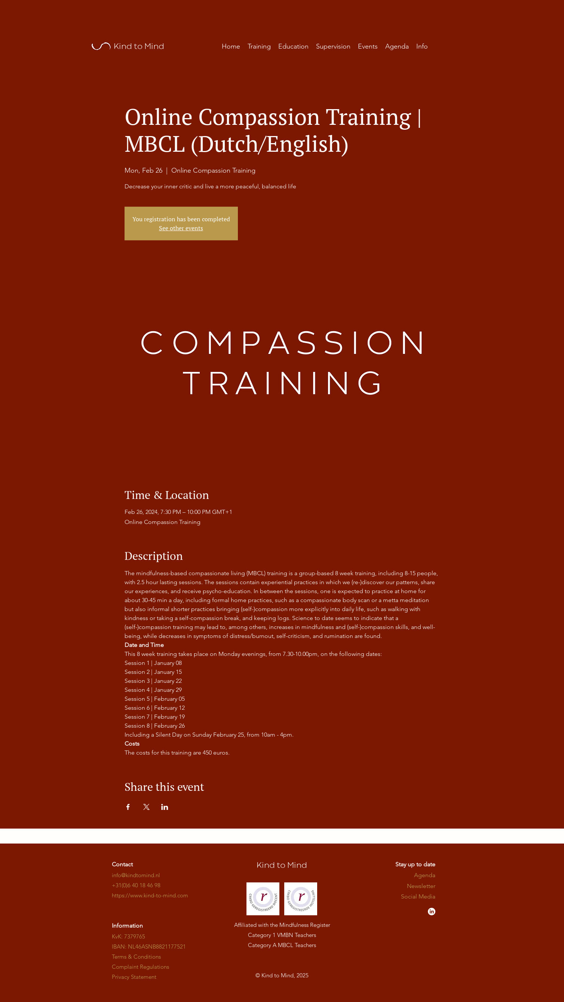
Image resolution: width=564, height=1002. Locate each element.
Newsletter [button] (421, 886)
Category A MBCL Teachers (282, 945)
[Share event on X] (146, 807)
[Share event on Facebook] (128, 807)
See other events (181, 228)
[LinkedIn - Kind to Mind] (431, 911)
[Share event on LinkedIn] (164, 807)
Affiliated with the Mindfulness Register (282, 924)
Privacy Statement (134, 976)
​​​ (150, 895)
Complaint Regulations (140, 966)
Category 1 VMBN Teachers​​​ (282, 934)
